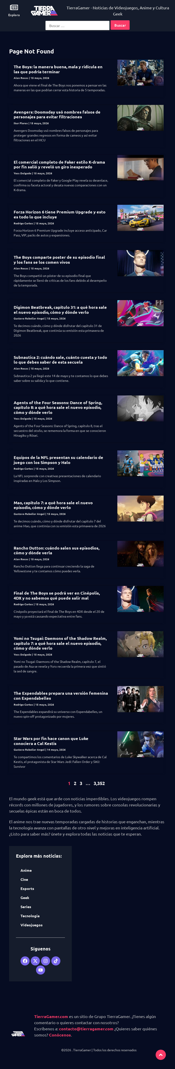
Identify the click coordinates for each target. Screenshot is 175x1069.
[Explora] (14, 7)
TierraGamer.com (51, 1016)
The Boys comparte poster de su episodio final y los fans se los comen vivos (59, 259)
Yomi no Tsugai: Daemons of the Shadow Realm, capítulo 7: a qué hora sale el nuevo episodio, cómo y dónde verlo (60, 643)
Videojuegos (32, 924)
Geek (25, 897)
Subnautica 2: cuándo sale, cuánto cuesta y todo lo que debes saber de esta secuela (60, 360)
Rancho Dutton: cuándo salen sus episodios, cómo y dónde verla (56, 550)
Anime (26, 870)
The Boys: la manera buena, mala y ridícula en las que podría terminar (58, 69)
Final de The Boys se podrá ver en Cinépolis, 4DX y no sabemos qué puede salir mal (57, 595)
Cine (24, 879)
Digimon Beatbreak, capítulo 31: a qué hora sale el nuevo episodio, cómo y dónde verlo (60, 309)
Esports (27, 888)
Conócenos (60, 1034)
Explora (14, 15)
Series (26, 906)
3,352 (99, 783)
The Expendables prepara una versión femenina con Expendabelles (61, 695)
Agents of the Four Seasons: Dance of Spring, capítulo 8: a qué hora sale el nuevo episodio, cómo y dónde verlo (58, 407)
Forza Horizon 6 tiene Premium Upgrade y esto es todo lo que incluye (60, 214)
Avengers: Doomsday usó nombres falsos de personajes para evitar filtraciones (57, 114)
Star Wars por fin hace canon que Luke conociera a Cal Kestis (51, 741)
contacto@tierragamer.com (86, 1028)
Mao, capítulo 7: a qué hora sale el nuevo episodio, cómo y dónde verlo (53, 505)
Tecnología (30, 915)
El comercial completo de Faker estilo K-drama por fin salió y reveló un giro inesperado (59, 164)
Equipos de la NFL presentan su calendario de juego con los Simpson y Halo (58, 460)
